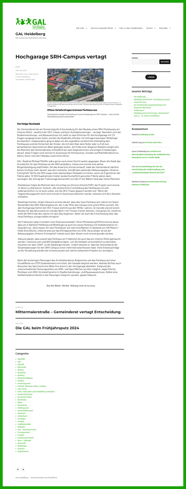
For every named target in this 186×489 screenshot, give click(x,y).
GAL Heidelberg (30, 34)
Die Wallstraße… (140, 97)
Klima (20, 402)
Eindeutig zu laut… (147, 135)
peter (18, 67)
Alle (19, 362)
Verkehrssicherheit (26, 438)
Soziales (21, 421)
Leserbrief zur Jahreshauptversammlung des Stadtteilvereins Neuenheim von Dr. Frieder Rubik (151, 154)
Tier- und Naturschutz (27, 430)
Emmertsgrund (24, 383)
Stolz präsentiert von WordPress (44, 478)
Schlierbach (22, 416)
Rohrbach (22, 413)
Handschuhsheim (25, 394)
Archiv (149, 28)
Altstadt (21, 364)
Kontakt (163, 28)
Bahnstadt (22, 367)
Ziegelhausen (23, 451)
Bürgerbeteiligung (25, 378)
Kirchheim (22, 400)
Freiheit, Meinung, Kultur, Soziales (32, 386)
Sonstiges (22, 419)
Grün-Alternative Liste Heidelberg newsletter (27, 76)
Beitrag (21, 370)
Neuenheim (22, 405)
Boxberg (21, 375)
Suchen (135, 58)
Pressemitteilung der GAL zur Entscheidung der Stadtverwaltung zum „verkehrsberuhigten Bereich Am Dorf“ (148, 169)
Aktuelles (19, 74)
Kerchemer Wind (25, 397)
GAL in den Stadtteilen (131, 28)
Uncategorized (24, 432)
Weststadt (22, 443)
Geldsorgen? (139, 110)
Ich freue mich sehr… (154, 142)
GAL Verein (22, 389)
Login (151, 77)
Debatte (21, 381)
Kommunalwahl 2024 (102, 28)
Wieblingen (30, 79)
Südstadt (21, 427)
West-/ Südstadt (24, 440)
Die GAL (80, 28)
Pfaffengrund (23, 408)
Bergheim (22, 373)
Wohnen (21, 449)
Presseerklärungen (25, 411)
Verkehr (21, 435)
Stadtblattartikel (24, 424)
